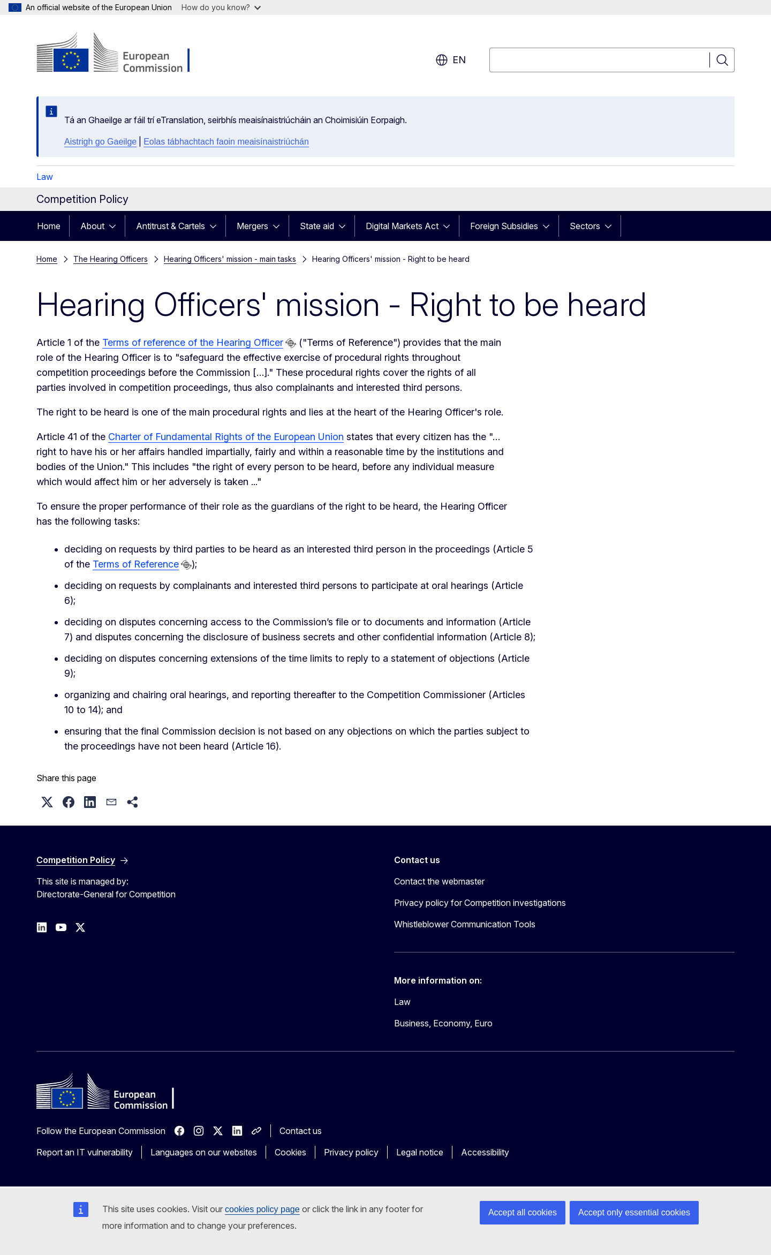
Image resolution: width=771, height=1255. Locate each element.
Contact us (300, 1130)
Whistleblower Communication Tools (464, 924)
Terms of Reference (136, 564)
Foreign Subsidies (504, 226)
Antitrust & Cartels (170, 226)
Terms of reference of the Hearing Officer (192, 342)
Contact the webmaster (439, 881)
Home (49, 226)
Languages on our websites (203, 1152)
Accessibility (485, 1152)
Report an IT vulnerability (84, 1152)
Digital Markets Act (402, 226)
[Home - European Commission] (122, 53)
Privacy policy (351, 1152)
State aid (317, 226)
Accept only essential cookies (634, 1212)
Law (44, 176)
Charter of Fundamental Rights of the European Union (226, 436)
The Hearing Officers (110, 258)
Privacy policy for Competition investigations (480, 902)
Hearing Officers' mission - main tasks (230, 258)
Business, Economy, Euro (443, 1023)
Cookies (290, 1152)
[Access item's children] (116, 226)
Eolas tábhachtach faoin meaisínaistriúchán (226, 141)
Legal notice (419, 1152)
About (92, 226)
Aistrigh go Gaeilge (100, 141)
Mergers (252, 226)
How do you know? (221, 7)
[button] (47, 802)
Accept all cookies (522, 1212)
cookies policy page (262, 1209)
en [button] (450, 60)
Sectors (585, 226)
